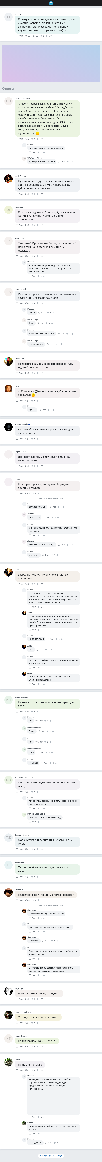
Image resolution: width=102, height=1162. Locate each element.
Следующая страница (51, 1155)
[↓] (46, 36)
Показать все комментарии (51, 499)
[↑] (41, 36)
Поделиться (50, 35)
